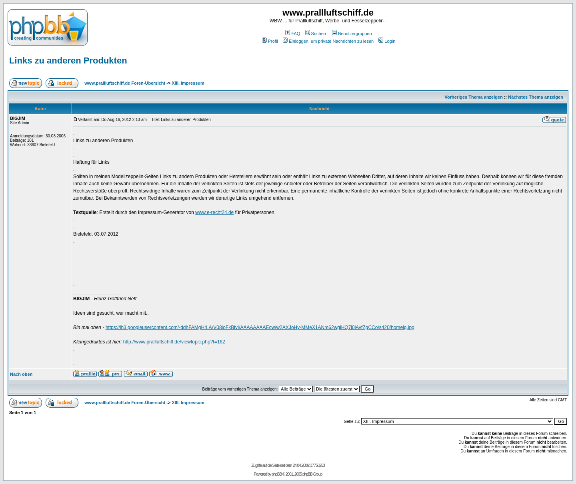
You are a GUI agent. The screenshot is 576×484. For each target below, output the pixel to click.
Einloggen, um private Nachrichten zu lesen (328, 41)
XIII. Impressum (188, 83)
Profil (270, 41)
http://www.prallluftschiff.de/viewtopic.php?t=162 (174, 342)
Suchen (315, 33)
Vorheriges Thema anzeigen (474, 97)
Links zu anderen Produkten (68, 60)
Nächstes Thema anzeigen (535, 97)
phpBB (277, 474)
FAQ (292, 33)
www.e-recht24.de (214, 212)
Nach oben (21, 374)
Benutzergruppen (352, 33)
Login (386, 41)
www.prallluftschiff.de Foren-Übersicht (124, 83)
